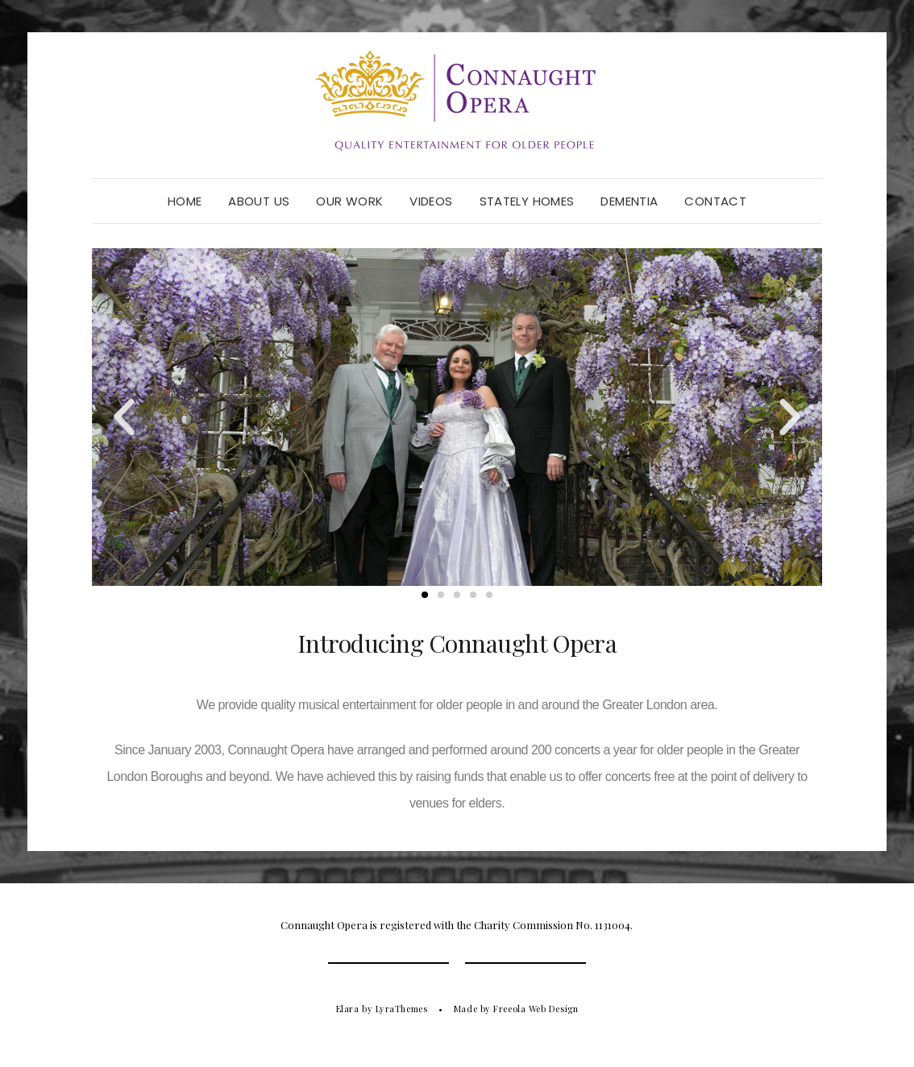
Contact (715, 201)
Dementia (629, 201)
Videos (430, 201)
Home (185, 201)
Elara (347, 1009)
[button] (124, 417)
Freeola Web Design (535, 1009)
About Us (258, 201)
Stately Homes (527, 201)
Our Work (349, 201)
